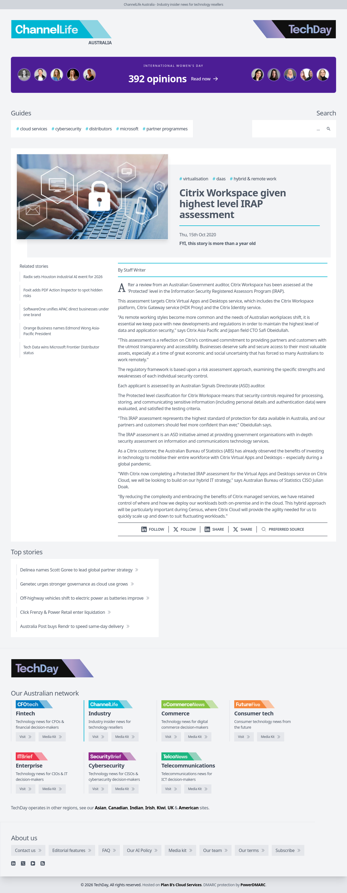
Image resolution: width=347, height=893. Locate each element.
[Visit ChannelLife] (98, 736)
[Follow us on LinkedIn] (152, 529)
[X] (23, 863)
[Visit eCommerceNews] (171, 736)
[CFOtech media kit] (52, 736)
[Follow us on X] (184, 529)
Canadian (118, 808)
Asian (100, 808)
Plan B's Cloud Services (181, 884)
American (189, 808)
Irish (150, 808)
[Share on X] (243, 529)
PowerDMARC (252, 884)
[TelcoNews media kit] (197, 789)
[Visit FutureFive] (244, 736)
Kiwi (161, 808)
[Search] (288, 128)
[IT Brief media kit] (52, 789)
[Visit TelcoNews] (171, 789)
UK (171, 808)
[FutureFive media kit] (270, 736)
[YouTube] (33, 863)
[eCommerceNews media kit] (197, 736)
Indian (136, 808)
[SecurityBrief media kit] (125, 789)
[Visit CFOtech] (25, 736)
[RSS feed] (42, 863)
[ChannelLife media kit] (125, 736)
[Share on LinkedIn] (214, 529)
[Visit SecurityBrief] (98, 789)
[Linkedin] (13, 863)
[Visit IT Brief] (25, 789)
